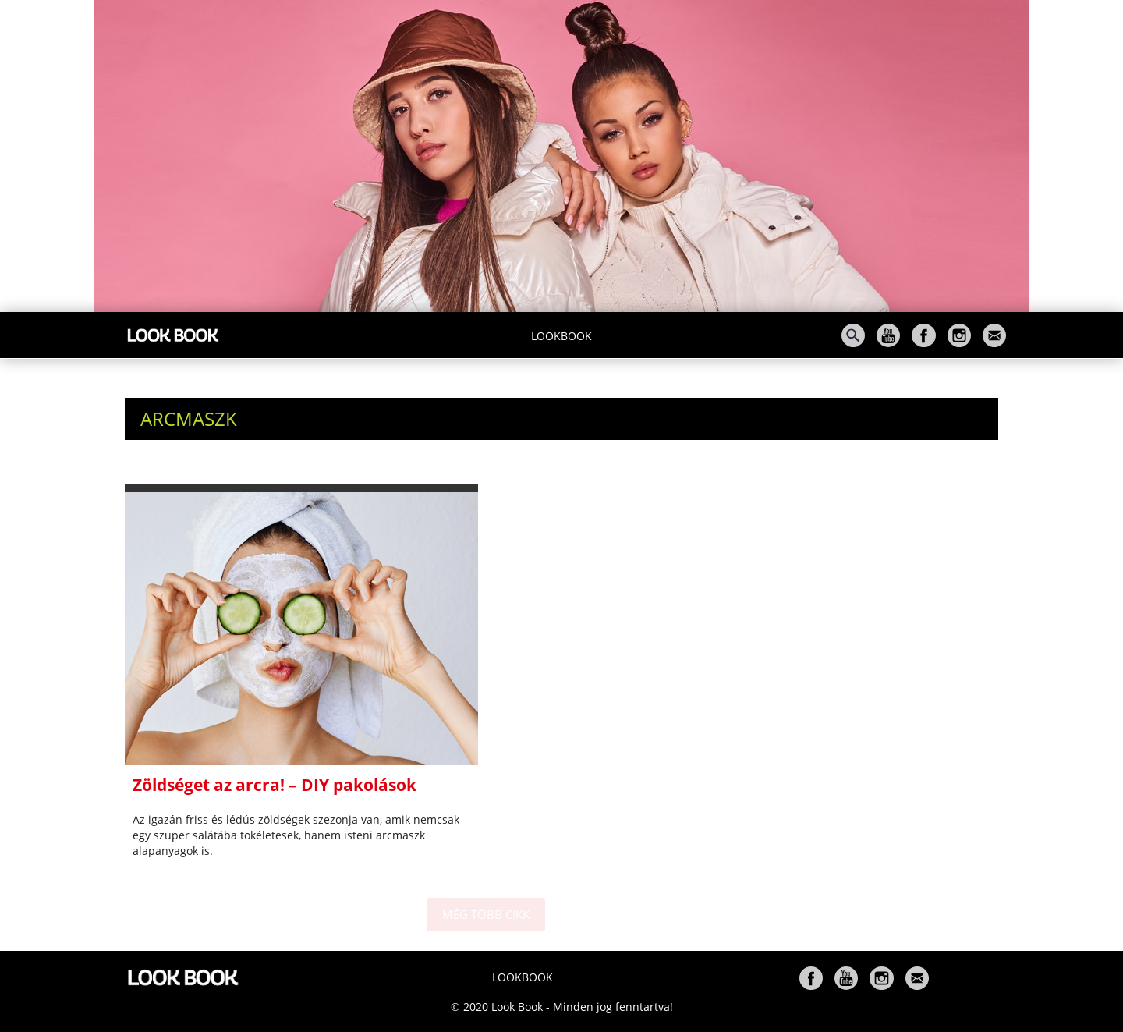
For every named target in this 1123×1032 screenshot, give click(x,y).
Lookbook (561, 335)
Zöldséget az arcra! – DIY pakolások (274, 785)
